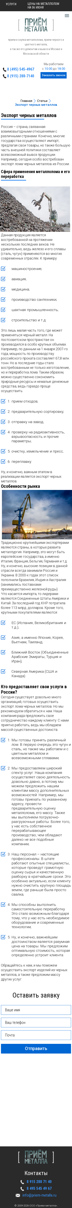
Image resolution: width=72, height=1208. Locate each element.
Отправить (36, 1048)
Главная (26, 101)
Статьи (42, 101)
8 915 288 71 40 (39, 1181)
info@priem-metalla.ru (39, 1195)
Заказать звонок (53, 75)
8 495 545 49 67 (39, 1188)
